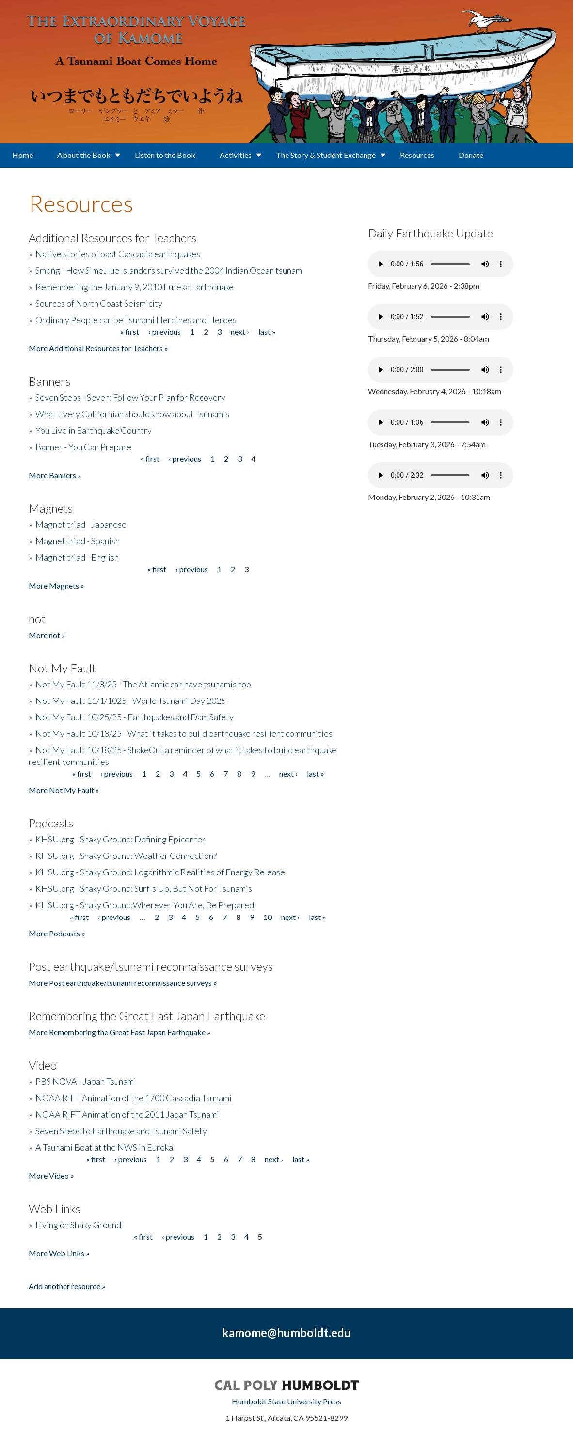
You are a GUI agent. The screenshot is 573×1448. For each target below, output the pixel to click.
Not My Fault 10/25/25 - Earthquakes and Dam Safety (134, 717)
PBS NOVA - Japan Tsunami (85, 1081)
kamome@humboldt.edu (286, 1332)
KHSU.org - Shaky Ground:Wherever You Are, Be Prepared (144, 905)
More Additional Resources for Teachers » (98, 348)
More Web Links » (59, 1253)
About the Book (84, 154)
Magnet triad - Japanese (81, 524)
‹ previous (164, 331)
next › (240, 331)
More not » (47, 634)
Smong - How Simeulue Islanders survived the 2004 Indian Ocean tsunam (168, 270)
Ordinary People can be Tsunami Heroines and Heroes (136, 319)
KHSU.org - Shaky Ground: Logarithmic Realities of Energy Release (160, 872)
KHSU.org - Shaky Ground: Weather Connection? (126, 855)
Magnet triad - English (77, 557)
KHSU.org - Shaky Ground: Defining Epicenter (120, 839)
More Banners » (55, 475)
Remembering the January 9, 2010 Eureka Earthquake (134, 286)
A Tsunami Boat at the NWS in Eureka (104, 1147)
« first (129, 331)
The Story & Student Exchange (326, 154)
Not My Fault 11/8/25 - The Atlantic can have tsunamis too (143, 684)
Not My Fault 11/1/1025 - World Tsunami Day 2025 (130, 700)
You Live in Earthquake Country (93, 430)
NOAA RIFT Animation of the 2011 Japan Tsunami (127, 1114)
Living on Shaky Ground (78, 1224)
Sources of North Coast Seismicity (98, 303)
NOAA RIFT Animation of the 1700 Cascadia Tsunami (133, 1097)
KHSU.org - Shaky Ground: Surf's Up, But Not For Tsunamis (143, 888)
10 (267, 916)
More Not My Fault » (64, 789)
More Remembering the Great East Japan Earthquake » (120, 1032)
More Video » (51, 1175)
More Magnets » (56, 585)
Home (22, 154)
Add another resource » (67, 1286)
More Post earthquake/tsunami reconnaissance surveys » (123, 982)
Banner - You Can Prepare (83, 446)
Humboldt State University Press (286, 1401)
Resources (417, 154)
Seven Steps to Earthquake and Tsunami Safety (121, 1130)
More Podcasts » (57, 933)
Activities (236, 154)
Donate (471, 154)
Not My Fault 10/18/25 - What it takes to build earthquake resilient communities (184, 733)
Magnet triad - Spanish (77, 540)
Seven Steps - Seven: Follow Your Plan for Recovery (130, 397)
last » (267, 331)
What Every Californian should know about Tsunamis (132, 413)
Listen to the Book (165, 154)
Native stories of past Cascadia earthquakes (117, 254)
